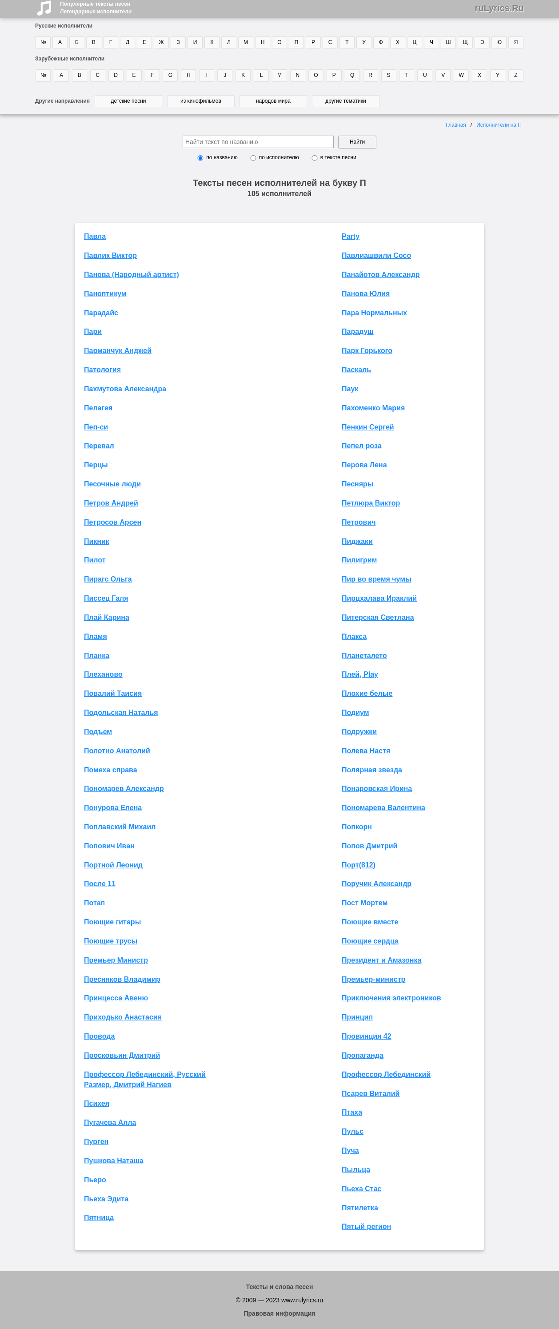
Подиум (355, 712)
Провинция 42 (366, 1036)
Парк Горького (367, 350)
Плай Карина (106, 617)
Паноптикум (105, 293)
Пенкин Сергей (368, 427)
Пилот (95, 560)
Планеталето (364, 655)
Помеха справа (110, 770)
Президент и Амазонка (381, 960)
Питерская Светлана (378, 617)
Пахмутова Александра (125, 389)
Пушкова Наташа (114, 1160)
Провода (99, 1036)
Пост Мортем (364, 903)
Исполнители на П (499, 125)
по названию (221, 157)
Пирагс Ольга (108, 579)
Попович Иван (109, 846)
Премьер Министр (116, 960)
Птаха (352, 1112)
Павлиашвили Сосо (376, 255)
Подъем (98, 731)
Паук (350, 389)
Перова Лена (364, 465)
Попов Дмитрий (369, 846)
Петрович (359, 522)
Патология (102, 369)
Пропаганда (362, 1055)
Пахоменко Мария (373, 408)
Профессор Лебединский (386, 1074)
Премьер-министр (373, 979)
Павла (95, 236)
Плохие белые (367, 693)
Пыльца (356, 1169)
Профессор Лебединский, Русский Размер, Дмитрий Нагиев (145, 1079)
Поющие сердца (370, 941)
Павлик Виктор (110, 255)
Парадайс (101, 313)
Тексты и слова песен (279, 1286)
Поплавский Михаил (120, 827)
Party (350, 236)
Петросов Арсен (112, 522)
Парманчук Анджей (118, 350)
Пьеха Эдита (106, 1199)
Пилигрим (359, 560)
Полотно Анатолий (117, 751)
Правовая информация (279, 1313)
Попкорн (357, 827)
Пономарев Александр (124, 788)
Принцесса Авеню (116, 998)
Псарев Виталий (370, 1093)
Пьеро (95, 1180)
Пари (93, 331)
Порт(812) (358, 865)
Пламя (95, 636)
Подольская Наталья (121, 712)
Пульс (352, 1131)
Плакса (354, 636)
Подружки (359, 731)
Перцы (96, 465)
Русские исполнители (63, 26)
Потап (94, 903)
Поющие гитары (112, 922)
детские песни (128, 101)
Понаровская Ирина (377, 788)
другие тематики (345, 101)
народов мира (273, 101)
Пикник (96, 541)
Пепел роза (362, 446)
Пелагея (98, 408)
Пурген (96, 1141)
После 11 (100, 883)
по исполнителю (279, 157)
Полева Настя (366, 751)
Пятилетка (360, 1208)
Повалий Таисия (113, 693)
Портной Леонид (113, 865)
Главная (456, 125)
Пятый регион (366, 1226)
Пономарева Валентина (383, 807)
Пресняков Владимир (122, 979)
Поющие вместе (370, 922)
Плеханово (103, 674)
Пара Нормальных (374, 313)
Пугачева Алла (110, 1122)
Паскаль (356, 369)
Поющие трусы (110, 941)
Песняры (358, 484)
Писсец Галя (106, 598)
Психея (96, 1103)
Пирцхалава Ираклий (379, 598)
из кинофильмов (200, 101)
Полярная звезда (372, 770)
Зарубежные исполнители (69, 59)
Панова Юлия (366, 293)
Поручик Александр (376, 883)
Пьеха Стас (361, 1188)
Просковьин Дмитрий (122, 1055)
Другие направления (62, 101)
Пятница (99, 1217)
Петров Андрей (111, 503)
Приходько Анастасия (123, 1017)
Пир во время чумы (376, 579)
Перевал (99, 446)
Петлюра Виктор (371, 503)
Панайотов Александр (381, 274)
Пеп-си (96, 427)
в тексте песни (338, 157)
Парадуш (358, 331)
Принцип (357, 1017)
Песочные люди (112, 484)
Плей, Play (360, 674)
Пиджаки (357, 541)
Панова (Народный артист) (131, 274)
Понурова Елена (113, 807)
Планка (96, 655)
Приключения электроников (391, 998)
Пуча (350, 1150)
